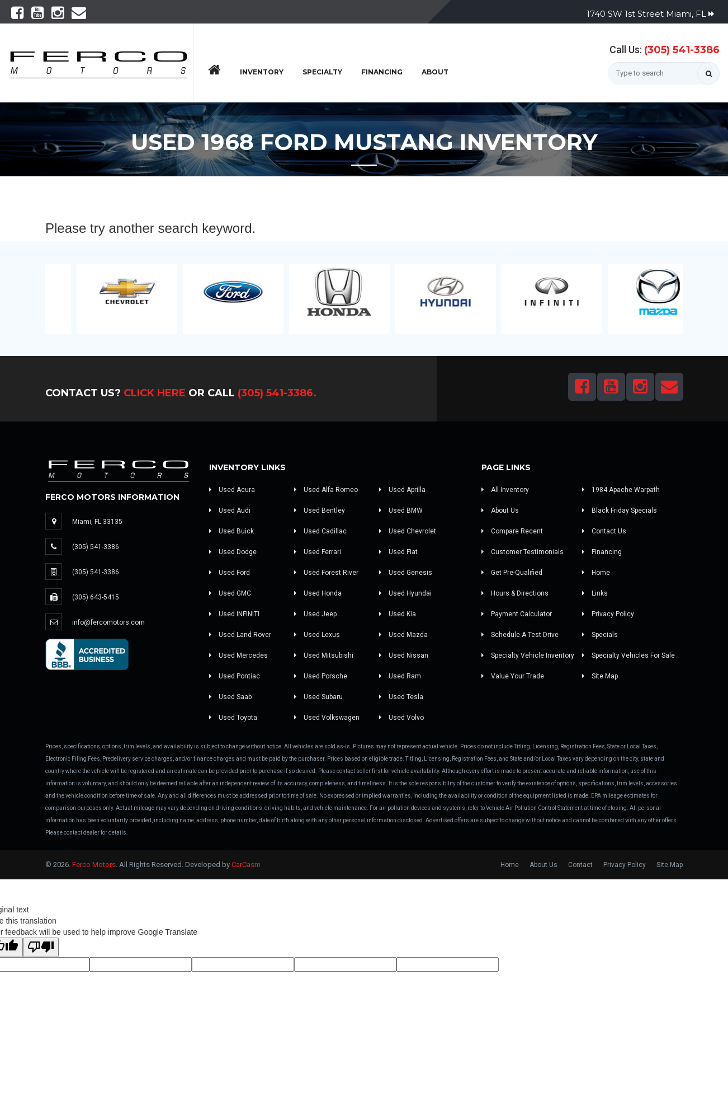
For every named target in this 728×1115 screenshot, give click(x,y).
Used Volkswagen (327, 718)
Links (595, 593)
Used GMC (230, 593)
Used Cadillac (320, 531)
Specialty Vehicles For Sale (628, 655)
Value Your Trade (512, 676)
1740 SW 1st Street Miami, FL (650, 13)
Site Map (600, 676)
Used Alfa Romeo (326, 490)
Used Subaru (318, 697)
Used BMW (401, 510)
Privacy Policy (608, 614)
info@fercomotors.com (108, 622)
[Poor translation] (41, 947)
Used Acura (232, 490)
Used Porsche (320, 676)
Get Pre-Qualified (511, 573)
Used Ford (229, 573)
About (435, 72)
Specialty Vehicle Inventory (527, 655)
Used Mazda (403, 635)
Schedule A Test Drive (520, 635)
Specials (600, 635)
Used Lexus (317, 635)
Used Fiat (398, 552)
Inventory (261, 72)
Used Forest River (326, 573)
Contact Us (604, 531)
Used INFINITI (234, 614)
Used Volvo (401, 718)
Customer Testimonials (522, 552)
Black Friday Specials (619, 510)
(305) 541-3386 (682, 50)
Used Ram (400, 676)
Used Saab (230, 697)
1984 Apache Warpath (621, 490)
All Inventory (505, 490)
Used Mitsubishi (323, 655)
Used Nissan (403, 655)
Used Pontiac (234, 676)
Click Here (155, 393)
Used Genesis (405, 573)
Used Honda (318, 593)
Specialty (322, 72)
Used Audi (229, 510)
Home (596, 573)
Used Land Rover (240, 635)
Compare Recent (512, 531)
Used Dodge (233, 552)
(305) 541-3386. (277, 393)
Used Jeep (315, 614)
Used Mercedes (238, 655)
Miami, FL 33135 (97, 522)
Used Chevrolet (407, 531)
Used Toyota (233, 718)
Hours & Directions (515, 593)
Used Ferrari (317, 552)
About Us (500, 510)
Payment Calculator (516, 614)
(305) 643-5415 (95, 597)
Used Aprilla (402, 490)
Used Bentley (319, 510)
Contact (580, 865)
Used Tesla (401, 697)
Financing (382, 72)
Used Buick (231, 531)
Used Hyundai (405, 593)
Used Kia (397, 614)
